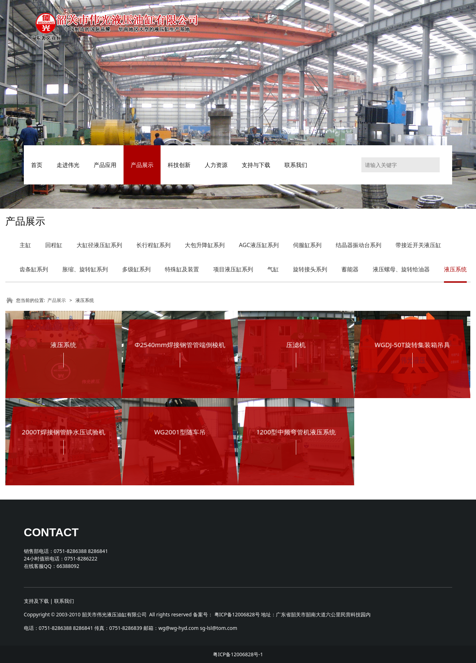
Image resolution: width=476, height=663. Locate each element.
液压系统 (455, 269)
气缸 (273, 269)
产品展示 (142, 165)
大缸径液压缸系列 (99, 245)
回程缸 (53, 245)
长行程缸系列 (153, 245)
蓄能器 (350, 269)
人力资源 (216, 165)
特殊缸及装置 (182, 269)
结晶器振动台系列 (358, 245)
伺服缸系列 (307, 245)
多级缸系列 (136, 269)
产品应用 (105, 165)
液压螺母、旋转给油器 (401, 269)
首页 (36, 165)
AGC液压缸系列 (259, 245)
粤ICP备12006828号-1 (238, 654)
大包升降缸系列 (205, 245)
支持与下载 (256, 165)
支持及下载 (36, 600)
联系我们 (295, 165)
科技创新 (179, 165)
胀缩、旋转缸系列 (85, 269)
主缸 (25, 245)
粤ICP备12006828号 (237, 614)
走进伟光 (68, 165)
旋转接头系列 (310, 269)
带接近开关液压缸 (418, 245)
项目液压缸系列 (233, 269)
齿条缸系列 (34, 269)
